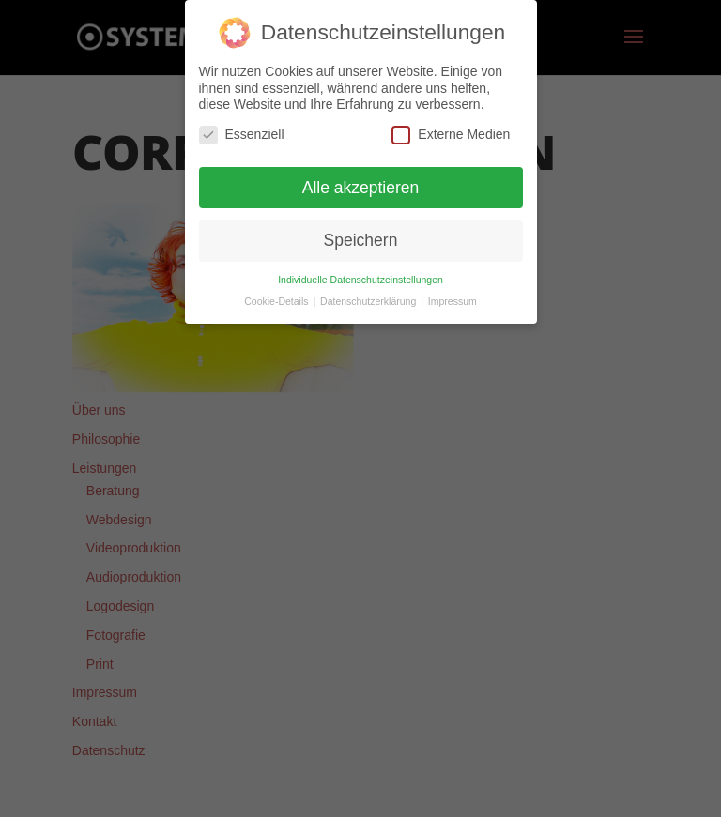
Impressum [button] (452, 301)
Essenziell (241, 135)
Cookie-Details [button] (277, 301)
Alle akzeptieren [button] (361, 187)
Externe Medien (450, 135)
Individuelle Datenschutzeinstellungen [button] (360, 279)
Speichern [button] (361, 240)
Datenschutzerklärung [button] (369, 301)
